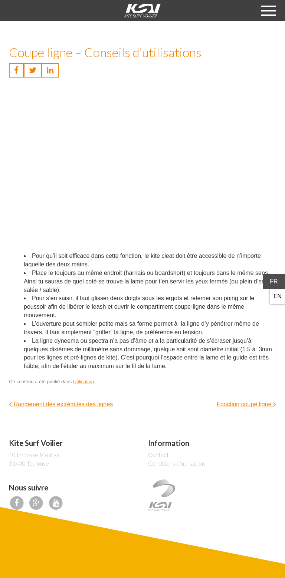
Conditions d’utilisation (176, 463)
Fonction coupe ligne (246, 404)
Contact (158, 454)
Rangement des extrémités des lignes (61, 404)
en (277, 296)
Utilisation (83, 381)
